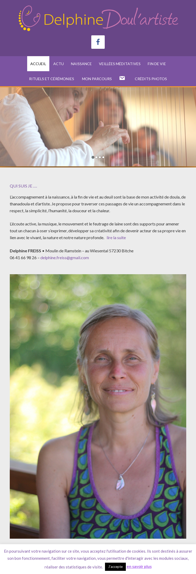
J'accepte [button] (115, 567)
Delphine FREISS (98, 18)
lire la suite (116, 237)
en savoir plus (139, 566)
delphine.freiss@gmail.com (64, 257)
